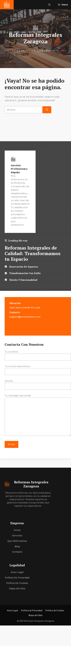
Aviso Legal (17, 572)
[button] (49, 4)
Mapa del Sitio (17, 588)
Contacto (17, 551)
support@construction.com (24, 316)
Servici (16, 535)
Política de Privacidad (17, 577)
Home (17, 530)
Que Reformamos (17, 541)
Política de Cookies (17, 583)
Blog (17, 546)
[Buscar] (46, 109)
